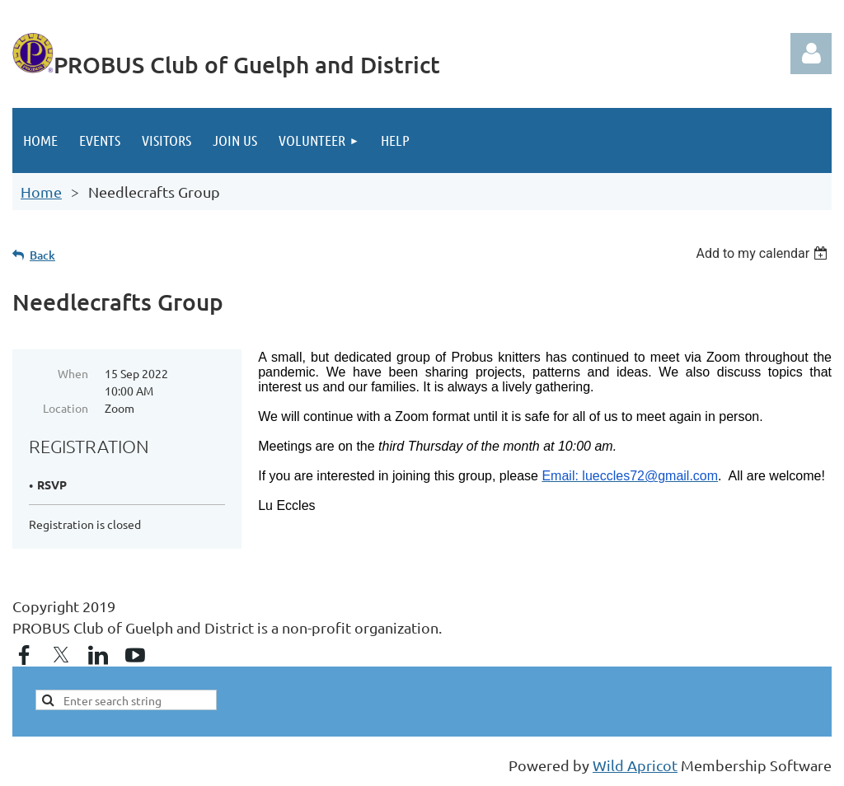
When (73, 373)
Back (42, 255)
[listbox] (764, 253)
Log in (811, 53)
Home (41, 191)
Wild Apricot (635, 765)
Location (65, 407)
